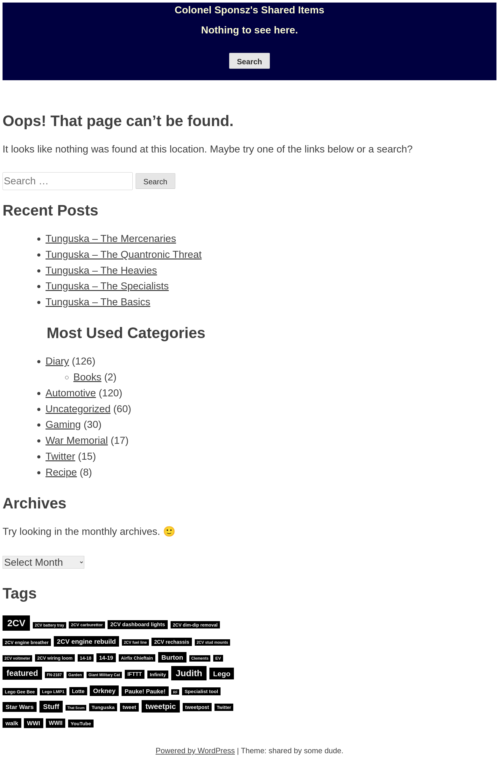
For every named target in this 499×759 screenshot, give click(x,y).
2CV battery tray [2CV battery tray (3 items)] (49, 625)
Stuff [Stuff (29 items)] (51, 707)
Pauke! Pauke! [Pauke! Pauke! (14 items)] (144, 691)
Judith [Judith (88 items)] (189, 673)
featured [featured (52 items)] (22, 673)
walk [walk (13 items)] (11, 723)
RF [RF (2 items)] (175, 692)
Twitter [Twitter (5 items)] (224, 707)
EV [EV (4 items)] (218, 658)
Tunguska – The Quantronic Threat (124, 254)
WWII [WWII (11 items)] (55, 723)
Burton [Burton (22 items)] (172, 657)
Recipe (61, 472)
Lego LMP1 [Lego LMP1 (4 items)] (53, 691)
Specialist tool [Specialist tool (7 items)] (201, 691)
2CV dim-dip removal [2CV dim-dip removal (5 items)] (195, 625)
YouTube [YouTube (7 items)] (81, 723)
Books (88, 377)
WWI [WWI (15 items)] (33, 723)
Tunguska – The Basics (98, 302)
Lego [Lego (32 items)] (221, 674)
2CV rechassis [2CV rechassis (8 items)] (171, 642)
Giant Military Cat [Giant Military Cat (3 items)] (104, 675)
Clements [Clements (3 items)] (199, 658)
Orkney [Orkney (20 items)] (104, 690)
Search (249, 61)
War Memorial (77, 440)
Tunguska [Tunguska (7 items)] (103, 707)
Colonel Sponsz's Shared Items (249, 10)
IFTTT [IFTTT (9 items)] (134, 674)
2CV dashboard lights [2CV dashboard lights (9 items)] (137, 625)
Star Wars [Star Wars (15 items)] (20, 707)
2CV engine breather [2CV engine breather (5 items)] (27, 642)
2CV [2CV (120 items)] (16, 623)
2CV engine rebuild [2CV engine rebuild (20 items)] (86, 641)
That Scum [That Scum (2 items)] (75, 708)
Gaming (63, 424)
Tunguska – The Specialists (107, 286)
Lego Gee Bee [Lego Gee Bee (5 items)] (20, 691)
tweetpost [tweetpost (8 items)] (197, 707)
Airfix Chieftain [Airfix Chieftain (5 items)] (137, 658)
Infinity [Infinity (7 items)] (158, 674)
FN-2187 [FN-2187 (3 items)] (54, 675)
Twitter (60, 456)
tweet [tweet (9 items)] (129, 707)
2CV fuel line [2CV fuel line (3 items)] (135, 642)
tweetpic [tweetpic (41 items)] (160, 706)
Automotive (71, 393)
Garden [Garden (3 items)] (75, 675)
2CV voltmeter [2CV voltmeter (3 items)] (17, 658)
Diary (57, 361)
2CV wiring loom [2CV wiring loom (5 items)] (55, 658)
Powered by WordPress (195, 750)
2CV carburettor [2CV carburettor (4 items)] (87, 625)
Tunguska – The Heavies (101, 270)
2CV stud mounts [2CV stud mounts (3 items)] (212, 642)
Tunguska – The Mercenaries (111, 238)
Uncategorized (78, 409)
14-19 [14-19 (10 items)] (106, 658)
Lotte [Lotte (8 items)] (78, 691)
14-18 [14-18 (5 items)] (85, 658)
